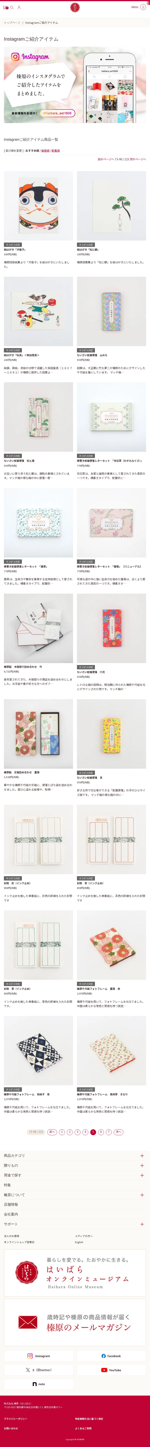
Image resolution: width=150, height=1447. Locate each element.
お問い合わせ (11, 1428)
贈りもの (11, 1165)
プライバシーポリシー (15, 1418)
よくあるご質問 (83, 1428)
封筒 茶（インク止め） (91, 883)
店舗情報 (11, 1204)
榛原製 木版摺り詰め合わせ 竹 (23, 667)
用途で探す (12, 1175)
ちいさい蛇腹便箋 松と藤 (19, 461)
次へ (118, 1132)
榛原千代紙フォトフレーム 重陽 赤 (98, 989)
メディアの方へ (84, 1236)
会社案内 (11, 1214)
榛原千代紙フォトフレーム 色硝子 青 (27, 1094)
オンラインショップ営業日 (19, 1242)
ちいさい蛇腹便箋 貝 (89, 777)
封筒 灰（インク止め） (18, 883)
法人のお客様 (11, 1236)
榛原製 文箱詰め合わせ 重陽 (21, 772)
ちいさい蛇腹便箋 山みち (92, 355)
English (79, 1242)
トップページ (12, 23)
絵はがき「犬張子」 (15, 249)
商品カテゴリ (14, 1156)
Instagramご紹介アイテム (41, 23)
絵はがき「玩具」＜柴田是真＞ (21, 355)
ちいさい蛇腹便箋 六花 (91, 672)
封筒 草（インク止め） (18, 989)
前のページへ (106, 159)
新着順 (56, 150)
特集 (7, 1185)
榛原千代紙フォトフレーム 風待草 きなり (102, 1094)
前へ (52, 1132)
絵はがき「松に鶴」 (88, 249)
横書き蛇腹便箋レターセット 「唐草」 (26, 566)
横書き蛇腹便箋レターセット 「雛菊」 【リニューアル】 (109, 566)
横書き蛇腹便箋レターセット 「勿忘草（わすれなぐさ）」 (110, 461)
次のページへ (138, 159)
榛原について (14, 1195)
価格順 (45, 150)
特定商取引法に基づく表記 (89, 1418)
